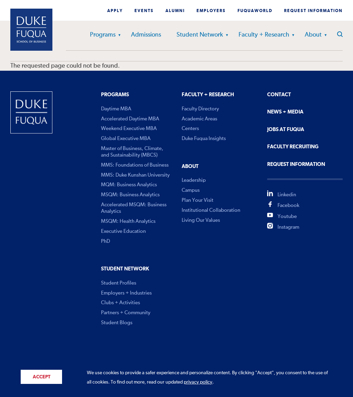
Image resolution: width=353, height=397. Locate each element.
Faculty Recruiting (293, 146)
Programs (102, 35)
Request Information (313, 11)
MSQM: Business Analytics (130, 194)
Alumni (175, 11)
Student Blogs (116, 322)
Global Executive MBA (126, 138)
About (313, 35)
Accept (41, 377)
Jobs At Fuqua (285, 129)
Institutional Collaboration (211, 210)
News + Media (285, 112)
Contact (279, 94)
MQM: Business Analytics (129, 184)
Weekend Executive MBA (129, 128)
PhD (105, 241)
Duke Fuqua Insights (204, 138)
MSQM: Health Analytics (128, 221)
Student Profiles (118, 283)
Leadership (194, 180)
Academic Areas (199, 118)
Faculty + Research (264, 35)
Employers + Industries (126, 293)
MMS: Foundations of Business (135, 165)
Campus (191, 190)
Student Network (199, 35)
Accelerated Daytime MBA (130, 118)
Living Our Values (201, 220)
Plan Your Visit (197, 200)
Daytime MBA (116, 108)
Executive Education (123, 231)
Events (144, 11)
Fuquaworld (255, 11)
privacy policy (198, 382)
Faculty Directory (200, 108)
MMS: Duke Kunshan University (135, 175)
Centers (190, 128)
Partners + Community (125, 312)
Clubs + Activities (120, 302)
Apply (115, 11)
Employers (211, 11)
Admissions (146, 35)
